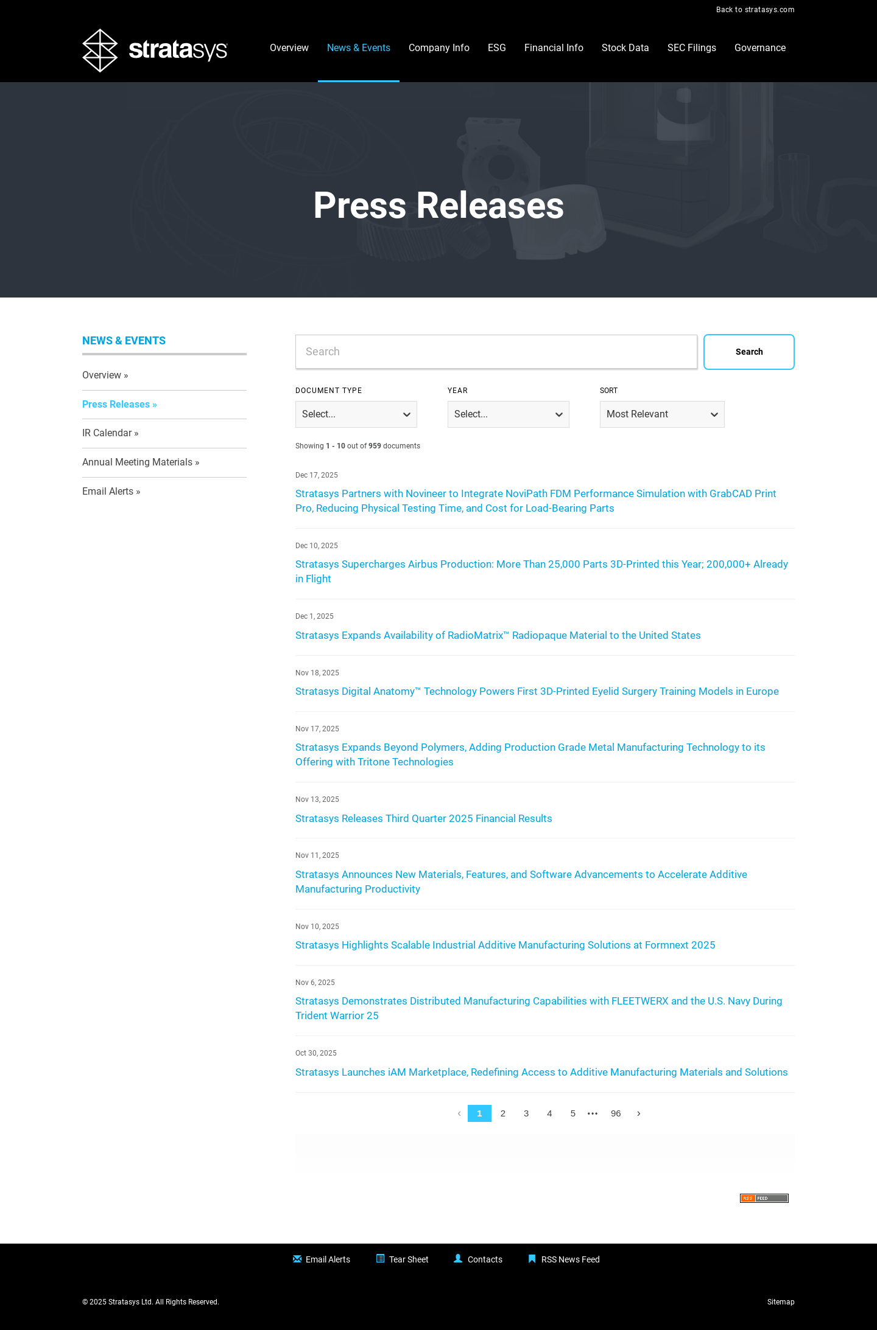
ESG (497, 48)
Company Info (439, 48)
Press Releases (116, 404)
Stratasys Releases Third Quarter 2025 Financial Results (423, 818)
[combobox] (545, 352)
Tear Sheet (409, 1259)
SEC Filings (691, 48)
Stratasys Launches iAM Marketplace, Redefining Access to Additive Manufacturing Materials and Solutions (541, 1072)
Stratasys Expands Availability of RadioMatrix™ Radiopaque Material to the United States (498, 635)
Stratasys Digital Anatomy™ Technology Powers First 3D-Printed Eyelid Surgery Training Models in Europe (537, 691)
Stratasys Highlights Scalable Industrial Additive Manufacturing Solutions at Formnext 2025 (505, 945)
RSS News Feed (570, 1259)
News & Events (358, 48)
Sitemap (781, 1302)
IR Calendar (107, 433)
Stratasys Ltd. (130, 1302)
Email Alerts (107, 491)
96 (616, 1113)
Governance (760, 48)
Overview (289, 48)
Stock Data (625, 48)
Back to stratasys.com (755, 9)
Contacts (485, 1259)
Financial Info (553, 48)
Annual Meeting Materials (137, 462)
